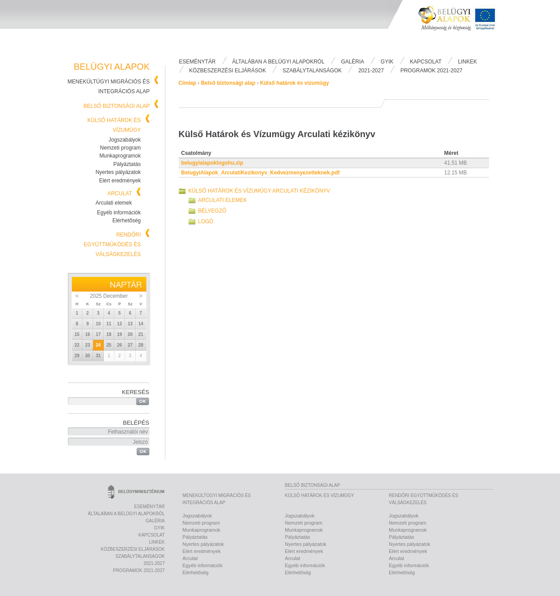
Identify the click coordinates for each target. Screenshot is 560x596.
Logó (206, 221)
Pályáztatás (127, 164)
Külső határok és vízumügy (294, 83)
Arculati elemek (113, 203)
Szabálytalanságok (312, 70)
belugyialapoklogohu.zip (212, 163)
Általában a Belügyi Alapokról (278, 62)
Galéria (352, 62)
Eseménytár (197, 62)
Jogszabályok (125, 140)
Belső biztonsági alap (116, 106)
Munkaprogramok (120, 156)
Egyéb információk (119, 212)
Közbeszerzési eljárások (227, 70)
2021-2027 (371, 70)
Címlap (187, 83)
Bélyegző (212, 211)
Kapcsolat (426, 62)
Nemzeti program (120, 148)
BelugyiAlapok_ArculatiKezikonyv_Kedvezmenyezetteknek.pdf (260, 173)
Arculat (119, 193)
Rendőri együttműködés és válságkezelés (112, 244)
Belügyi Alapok (462, 27)
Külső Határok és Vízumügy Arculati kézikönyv (259, 191)
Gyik (387, 62)
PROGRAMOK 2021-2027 (431, 70)
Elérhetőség (126, 220)
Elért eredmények (120, 181)
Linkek (467, 62)
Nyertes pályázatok (118, 172)
